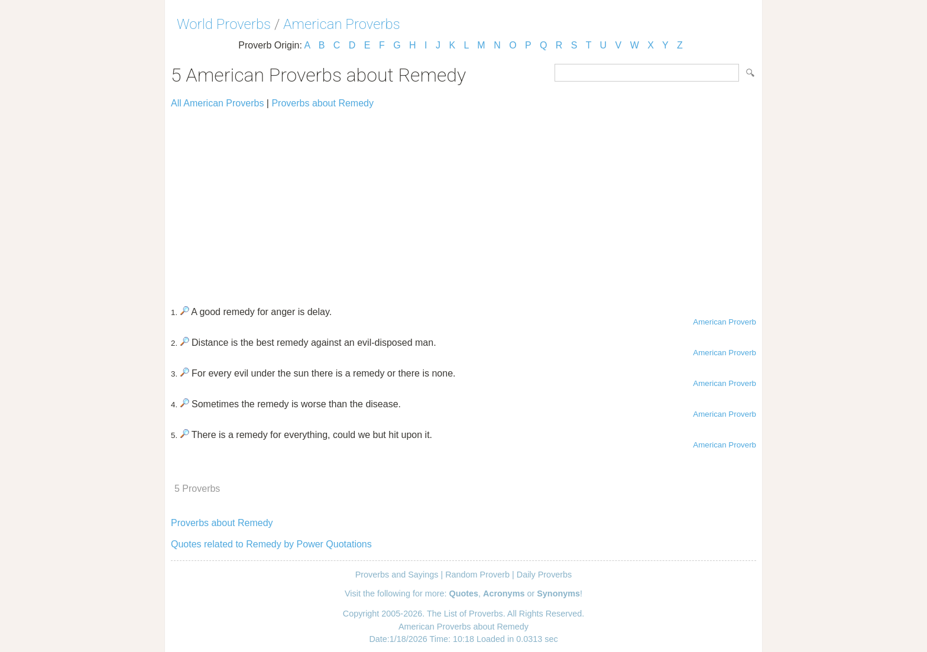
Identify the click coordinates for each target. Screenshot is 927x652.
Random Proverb (477, 574)
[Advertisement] (463, 202)
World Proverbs (224, 24)
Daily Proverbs (544, 574)
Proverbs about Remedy (322, 103)
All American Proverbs (217, 103)
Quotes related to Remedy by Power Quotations (271, 544)
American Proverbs (341, 24)
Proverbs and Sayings (397, 574)
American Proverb (724, 321)
